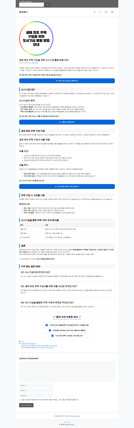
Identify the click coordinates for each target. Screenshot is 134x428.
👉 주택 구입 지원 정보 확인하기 (67, 81)
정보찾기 (23, 11)
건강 (100, 12)
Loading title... (70, 424)
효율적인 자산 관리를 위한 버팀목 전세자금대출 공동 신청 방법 (39, 345)
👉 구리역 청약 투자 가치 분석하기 (67, 186)
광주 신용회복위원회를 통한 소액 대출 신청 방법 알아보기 (37, 347)
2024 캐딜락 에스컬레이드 (28, 343)
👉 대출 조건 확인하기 (67, 122)
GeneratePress (75, 416)
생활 (112, 12)
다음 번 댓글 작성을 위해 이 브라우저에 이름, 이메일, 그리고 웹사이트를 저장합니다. (50, 400)
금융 (106, 12)
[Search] (47, 5)
